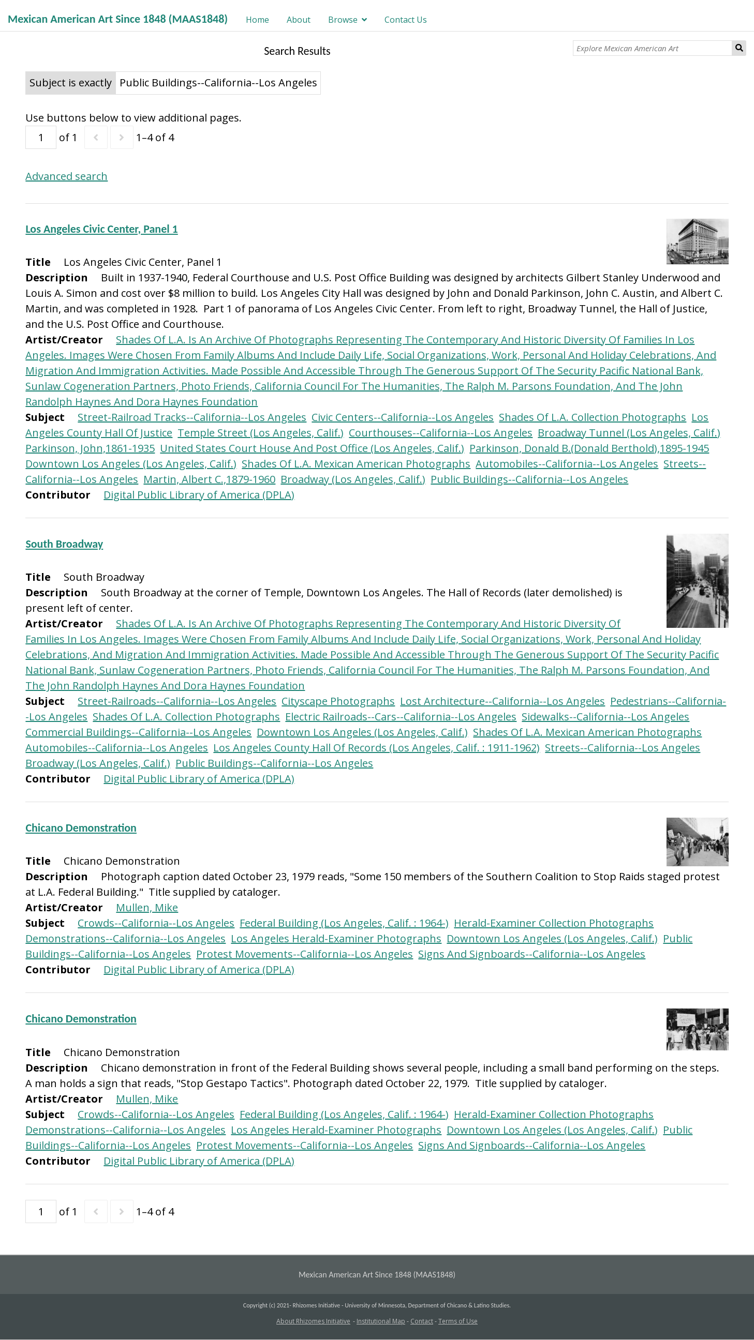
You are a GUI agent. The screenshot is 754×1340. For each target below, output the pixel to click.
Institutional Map (381, 1321)
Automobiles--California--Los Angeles (567, 464)
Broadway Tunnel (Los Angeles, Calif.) (629, 433)
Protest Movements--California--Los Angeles (304, 954)
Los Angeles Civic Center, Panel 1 (101, 229)
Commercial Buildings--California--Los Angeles (138, 732)
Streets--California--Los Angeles (622, 748)
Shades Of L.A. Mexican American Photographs (356, 464)
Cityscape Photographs (338, 701)
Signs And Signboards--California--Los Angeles (531, 954)
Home (257, 19)
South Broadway (64, 544)
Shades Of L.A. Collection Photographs (592, 417)
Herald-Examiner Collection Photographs (554, 923)
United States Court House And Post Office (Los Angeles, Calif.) (312, 448)
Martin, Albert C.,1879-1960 (209, 479)
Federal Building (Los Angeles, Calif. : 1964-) (344, 923)
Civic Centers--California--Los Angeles (403, 417)
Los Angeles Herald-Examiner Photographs (336, 938)
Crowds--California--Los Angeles (156, 923)
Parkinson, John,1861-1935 (90, 448)
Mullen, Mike (147, 907)
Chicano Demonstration (81, 828)
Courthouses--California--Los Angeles (441, 433)
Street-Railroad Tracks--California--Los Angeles (192, 417)
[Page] (40, 137)
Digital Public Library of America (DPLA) (199, 495)
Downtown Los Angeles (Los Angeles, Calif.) (130, 464)
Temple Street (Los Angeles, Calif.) (261, 433)
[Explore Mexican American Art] (652, 48)
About (299, 19)
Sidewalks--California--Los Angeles (605, 717)
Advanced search (66, 176)
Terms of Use (458, 1321)
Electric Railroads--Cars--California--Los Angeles (400, 717)
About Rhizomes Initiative (313, 1321)
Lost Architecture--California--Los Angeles (502, 701)
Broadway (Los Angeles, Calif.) (352, 479)
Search (739, 48)
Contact (421, 1321)
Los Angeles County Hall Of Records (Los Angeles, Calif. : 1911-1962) (376, 748)
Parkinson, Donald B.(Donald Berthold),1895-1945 (589, 448)
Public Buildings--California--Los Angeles (529, 479)
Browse (343, 19)
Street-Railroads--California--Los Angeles (177, 701)
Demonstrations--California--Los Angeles (125, 938)
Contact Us (406, 19)
